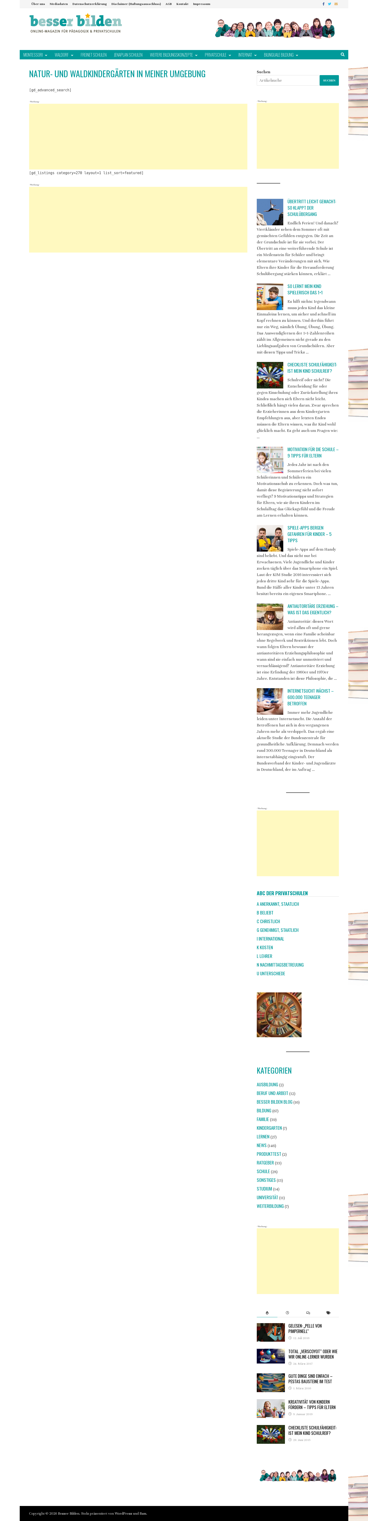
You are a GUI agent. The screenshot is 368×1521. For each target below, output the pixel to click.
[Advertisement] (138, 136)
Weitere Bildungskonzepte (171, 55)
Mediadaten (59, 4)
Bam (143, 1513)
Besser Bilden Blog (274, 1101)
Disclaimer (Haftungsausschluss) (136, 4)
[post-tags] (328, 1312)
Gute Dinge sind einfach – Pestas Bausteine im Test (310, 1378)
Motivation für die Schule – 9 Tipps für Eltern (313, 452)
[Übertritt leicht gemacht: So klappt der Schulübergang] (270, 212)
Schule (263, 1171)
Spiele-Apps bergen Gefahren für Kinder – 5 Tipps (310, 534)
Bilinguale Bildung (279, 55)
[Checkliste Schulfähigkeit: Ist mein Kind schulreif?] (270, 375)
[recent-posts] (287, 1312)
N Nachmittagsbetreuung (280, 964)
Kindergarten (269, 1127)
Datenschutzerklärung (90, 4)
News (262, 1145)
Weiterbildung (270, 1205)
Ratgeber (265, 1162)
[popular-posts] (267, 1312)
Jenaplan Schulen (128, 55)
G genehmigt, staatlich (278, 929)
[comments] (308, 1312)
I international (270, 938)
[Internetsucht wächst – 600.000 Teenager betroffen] (270, 701)
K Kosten (265, 947)
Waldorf (62, 55)
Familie (263, 1119)
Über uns (38, 4)
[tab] (267, 1312)
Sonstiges (266, 1179)
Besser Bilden (68, 1513)
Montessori (33, 55)
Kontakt (182, 4)
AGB (168, 4)
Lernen (263, 1136)
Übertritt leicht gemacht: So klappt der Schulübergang (312, 207)
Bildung (264, 1110)
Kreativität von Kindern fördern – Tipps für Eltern (312, 1404)
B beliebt (265, 912)
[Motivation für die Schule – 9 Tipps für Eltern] (270, 460)
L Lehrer (264, 956)
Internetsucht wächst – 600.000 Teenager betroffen (311, 697)
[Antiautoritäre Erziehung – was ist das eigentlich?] (270, 616)
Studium (264, 1188)
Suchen (263, 71)
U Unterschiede (271, 973)
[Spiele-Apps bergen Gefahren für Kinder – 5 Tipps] (270, 538)
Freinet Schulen (94, 55)
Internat (245, 55)
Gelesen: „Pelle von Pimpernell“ (305, 1328)
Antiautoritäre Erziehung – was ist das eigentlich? (313, 609)
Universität (267, 1197)
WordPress (123, 1513)
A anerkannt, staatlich (278, 903)
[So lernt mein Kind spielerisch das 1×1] (270, 297)
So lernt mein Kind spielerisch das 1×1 (305, 289)
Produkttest (269, 1153)
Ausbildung (267, 1084)
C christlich (268, 921)
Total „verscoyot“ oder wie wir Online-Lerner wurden (312, 1354)
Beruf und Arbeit (272, 1093)
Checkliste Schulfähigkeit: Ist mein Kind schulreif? (312, 367)
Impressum (201, 4)
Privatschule (215, 55)
